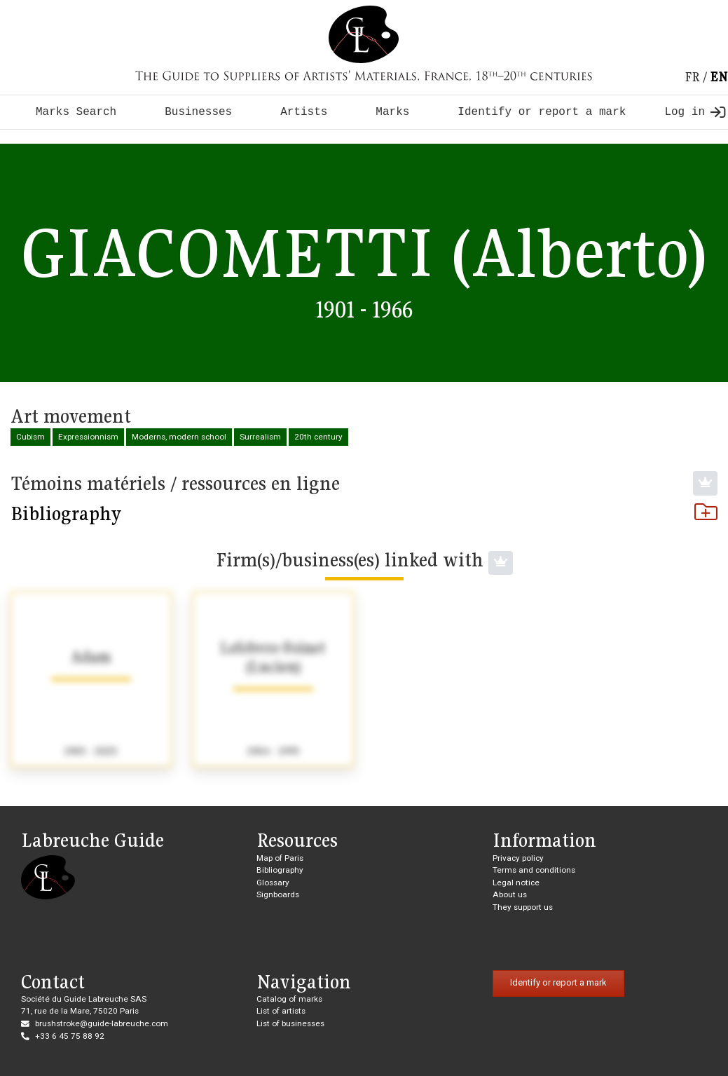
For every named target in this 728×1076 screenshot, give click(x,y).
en (719, 77)
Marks (392, 112)
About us (510, 894)
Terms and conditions (534, 870)
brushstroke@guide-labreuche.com (101, 1023)
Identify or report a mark (542, 112)
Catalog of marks (289, 999)
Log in (694, 112)
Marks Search (76, 112)
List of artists (280, 1011)
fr (692, 77)
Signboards (277, 894)
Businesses (198, 112)
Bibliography (364, 513)
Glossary (272, 882)
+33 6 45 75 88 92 (69, 1036)
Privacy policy (518, 858)
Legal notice (516, 882)
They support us (523, 907)
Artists (303, 112)
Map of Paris (279, 858)
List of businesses (290, 1023)
